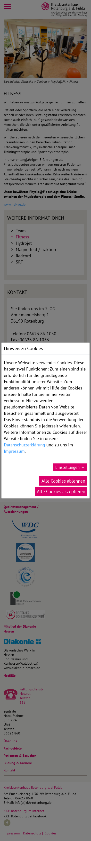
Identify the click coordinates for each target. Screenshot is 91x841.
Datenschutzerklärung (24, 445)
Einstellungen (67, 467)
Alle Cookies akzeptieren (61, 491)
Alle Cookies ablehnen (63, 481)
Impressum (14, 451)
